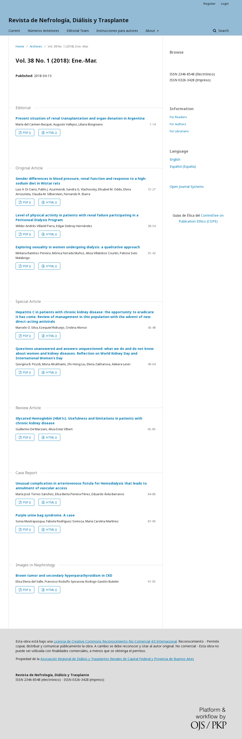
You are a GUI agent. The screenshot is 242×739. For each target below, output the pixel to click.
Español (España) (183, 166)
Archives (36, 46)
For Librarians (179, 131)
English (175, 159)
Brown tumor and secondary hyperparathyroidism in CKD (64, 575)
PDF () (26, 132)
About (151, 30)
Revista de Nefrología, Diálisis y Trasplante (69, 20)
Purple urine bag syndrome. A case (45, 515)
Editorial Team (78, 30)
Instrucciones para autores (117, 30)
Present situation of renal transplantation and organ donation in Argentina (80, 118)
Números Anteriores (43, 30)
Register (209, 3)
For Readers (178, 117)
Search (223, 30)
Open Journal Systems (187, 186)
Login (225, 3)
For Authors (178, 124)
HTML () (51, 132)
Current (14, 30)
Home (20, 46)
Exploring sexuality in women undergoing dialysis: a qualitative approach (78, 247)
